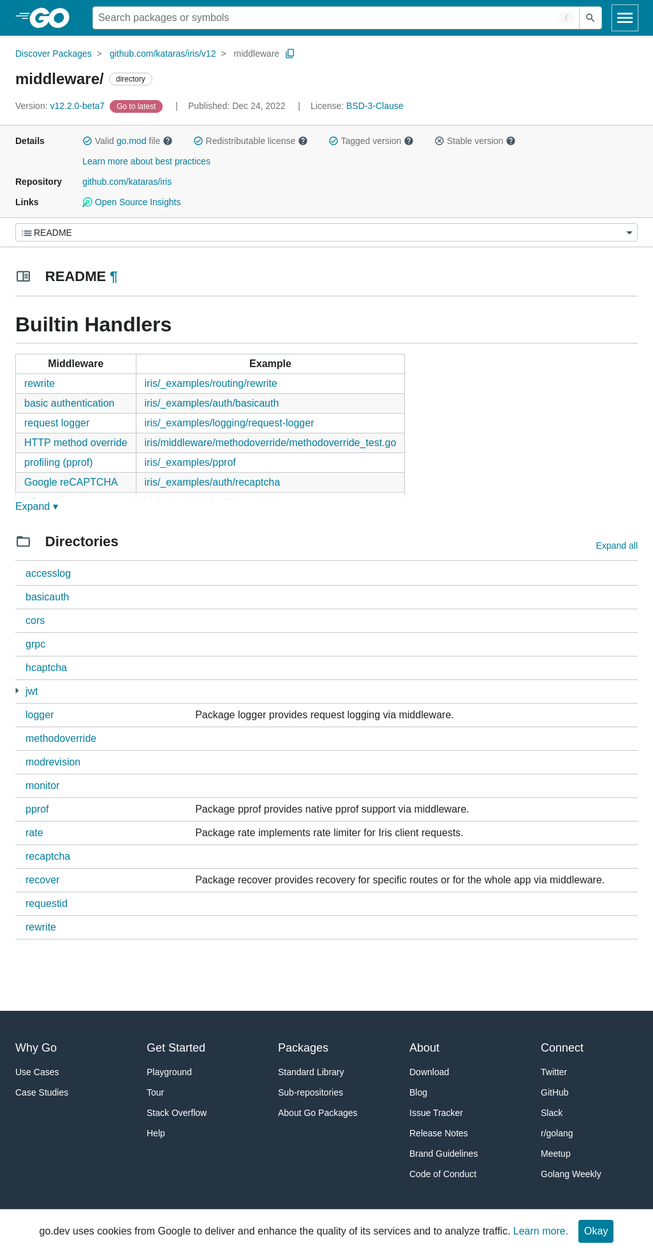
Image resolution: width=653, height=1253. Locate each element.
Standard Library (311, 1072)
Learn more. (540, 1231)
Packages (303, 1047)
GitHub (555, 1092)
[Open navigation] (625, 18)
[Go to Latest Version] (137, 106)
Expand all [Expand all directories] (617, 545)
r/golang (557, 1133)
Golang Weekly (571, 1174)
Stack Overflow (177, 1113)
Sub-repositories (310, 1092)
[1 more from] (17, 691)
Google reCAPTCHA (71, 482)
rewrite (39, 383)
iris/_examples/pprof (190, 462)
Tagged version (371, 141)
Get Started (176, 1047)
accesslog (48, 573)
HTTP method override (76, 442)
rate (34, 832)
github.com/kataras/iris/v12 (163, 53)
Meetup (556, 1153)
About (424, 1047)
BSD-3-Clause (374, 106)
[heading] (53, 18)
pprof (37, 809)
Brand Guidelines (443, 1153)
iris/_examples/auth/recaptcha (213, 482)
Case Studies (41, 1092)
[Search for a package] (336, 17)
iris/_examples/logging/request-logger (229, 422)
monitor (42, 785)
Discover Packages (53, 53)
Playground (169, 1072)
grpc (35, 644)
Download (429, 1072)
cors (35, 620)
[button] (87, 141)
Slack (551, 1113)
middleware (257, 53)
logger (40, 714)
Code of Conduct (442, 1174)
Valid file (127, 141)
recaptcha (48, 856)
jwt (32, 691)
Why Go (36, 1047)
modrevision (53, 762)
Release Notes (438, 1133)
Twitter (554, 1072)
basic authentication (69, 403)
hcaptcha (46, 667)
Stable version (475, 141)
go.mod (132, 141)
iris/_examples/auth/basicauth (212, 403)
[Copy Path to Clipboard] (290, 53)
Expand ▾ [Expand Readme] (36, 506)
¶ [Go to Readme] (113, 276)
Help (156, 1133)
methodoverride (61, 738)
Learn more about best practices (146, 161)
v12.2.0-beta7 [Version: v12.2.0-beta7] (61, 106)
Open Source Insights (131, 202)
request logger (56, 422)
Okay (596, 1231)
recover (42, 879)
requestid (47, 903)
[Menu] (326, 232)
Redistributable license (250, 141)
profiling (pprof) (58, 462)
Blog (418, 1092)
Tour (155, 1092)
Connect (562, 1047)
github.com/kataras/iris (127, 182)
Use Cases (37, 1072)
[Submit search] (590, 17)
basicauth (48, 596)
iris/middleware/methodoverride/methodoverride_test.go (271, 442)
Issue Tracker (436, 1113)
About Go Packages (318, 1113)
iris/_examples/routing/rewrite (211, 383)
